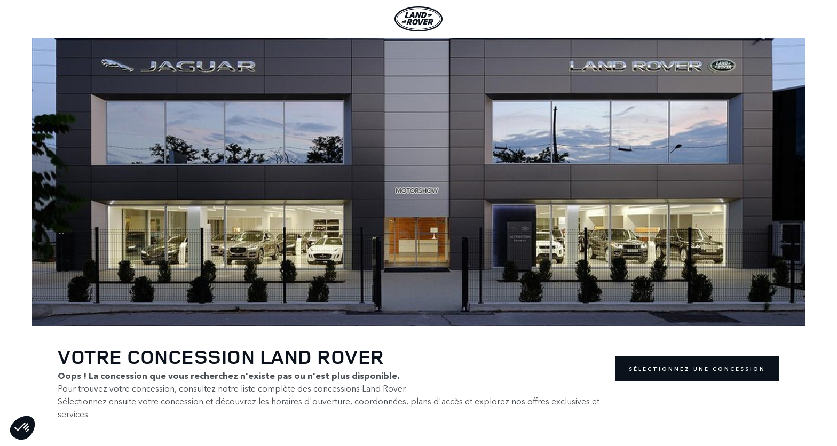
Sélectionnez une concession (697, 368)
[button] (22, 428)
